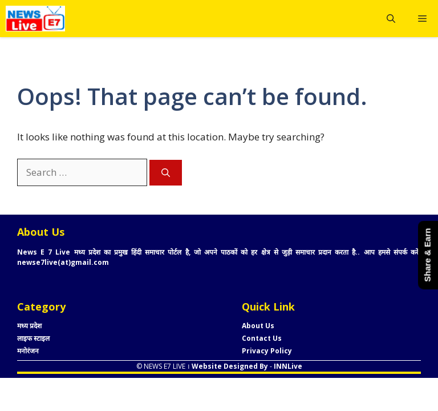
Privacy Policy (267, 351)
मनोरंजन (28, 351)
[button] (391, 18)
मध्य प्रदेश (29, 326)
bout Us (260, 326)
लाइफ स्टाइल (33, 338)
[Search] (165, 173)
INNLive (287, 366)
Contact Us (262, 338)
